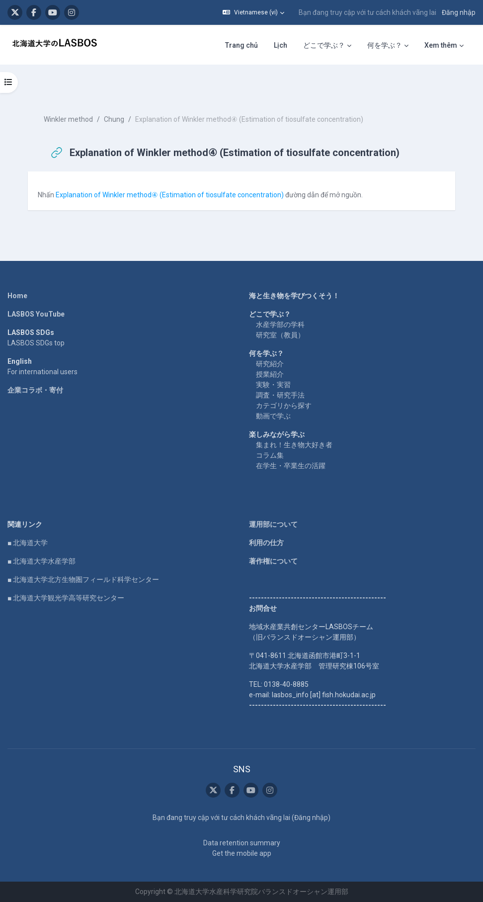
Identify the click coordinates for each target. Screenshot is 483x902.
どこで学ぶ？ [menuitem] (324, 45)
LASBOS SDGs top (36, 343)
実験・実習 (273, 385)
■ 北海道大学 (27, 543)
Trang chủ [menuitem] (241, 45)
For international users (42, 372)
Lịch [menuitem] (280, 45)
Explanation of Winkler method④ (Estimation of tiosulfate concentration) (170, 195)
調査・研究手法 (280, 395)
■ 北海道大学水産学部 (41, 561)
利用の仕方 (266, 543)
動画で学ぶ (273, 416)
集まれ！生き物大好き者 (294, 445)
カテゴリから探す (284, 406)
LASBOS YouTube (36, 314)
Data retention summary (241, 843)
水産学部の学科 (280, 324)
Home (17, 296)
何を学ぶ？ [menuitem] (384, 45)
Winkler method (68, 119)
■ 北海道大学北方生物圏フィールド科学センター (83, 579)
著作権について (273, 561)
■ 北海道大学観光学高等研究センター (65, 598)
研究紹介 (270, 364)
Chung (114, 119)
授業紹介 (270, 374)
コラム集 (270, 455)
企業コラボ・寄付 (35, 390)
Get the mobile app (241, 853)
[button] (253, 12)
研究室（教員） (280, 335)
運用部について (273, 524)
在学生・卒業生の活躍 (290, 466)
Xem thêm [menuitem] (440, 45)
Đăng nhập (459, 12)
